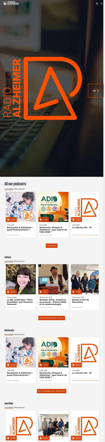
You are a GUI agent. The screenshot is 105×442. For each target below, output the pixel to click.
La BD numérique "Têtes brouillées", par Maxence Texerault (20, 302)
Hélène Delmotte (77, 307)
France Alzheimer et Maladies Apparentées (85, 235)
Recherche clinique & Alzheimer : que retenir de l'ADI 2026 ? (53, 229)
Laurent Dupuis (11, 307)
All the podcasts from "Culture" (51, 318)
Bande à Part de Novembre (80, 301)
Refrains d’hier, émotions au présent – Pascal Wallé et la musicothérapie (52, 302)
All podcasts (51, 246)
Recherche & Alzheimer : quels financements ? (20, 228)
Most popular (19, 189)
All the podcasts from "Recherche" (51, 391)
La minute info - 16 (81, 227)
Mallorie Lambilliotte (13, 235)
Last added (8, 189)
